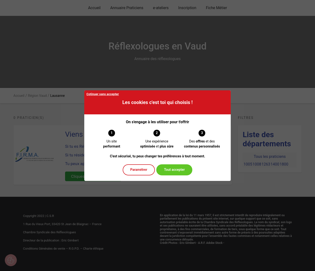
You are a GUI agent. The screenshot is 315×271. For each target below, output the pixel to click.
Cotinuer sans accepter (102, 94)
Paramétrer (138, 170)
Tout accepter (174, 170)
